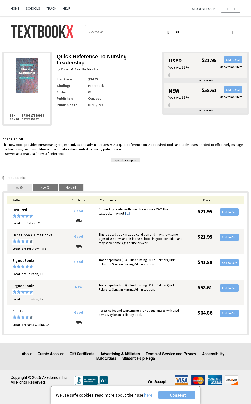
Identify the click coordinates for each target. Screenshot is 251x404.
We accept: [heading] (157, 382)
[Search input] (163, 32)
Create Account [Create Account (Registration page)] (51, 354)
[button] (230, 9)
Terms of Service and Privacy (171, 354)
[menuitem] (17, 6)
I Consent (176, 395)
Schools (33, 8)
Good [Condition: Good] (78, 211)
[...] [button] (127, 213)
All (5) (20, 188)
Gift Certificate (82, 354)
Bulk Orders (106, 358)
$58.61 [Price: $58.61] (205, 287)
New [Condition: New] (78, 287)
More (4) (71, 188)
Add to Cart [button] (233, 60)
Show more (205, 80)
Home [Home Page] (15, 8)
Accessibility (213, 354)
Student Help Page (138, 358)
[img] (181, 380)
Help (66, 8)
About (27, 354)
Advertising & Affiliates (120, 354)
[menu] (230, 9)
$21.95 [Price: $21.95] (205, 211)
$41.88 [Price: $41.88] (205, 262)
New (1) (45, 188)
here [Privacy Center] (148, 395)
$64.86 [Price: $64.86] (205, 313)
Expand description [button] (126, 160)
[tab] (19, 187)
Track (51, 8)
